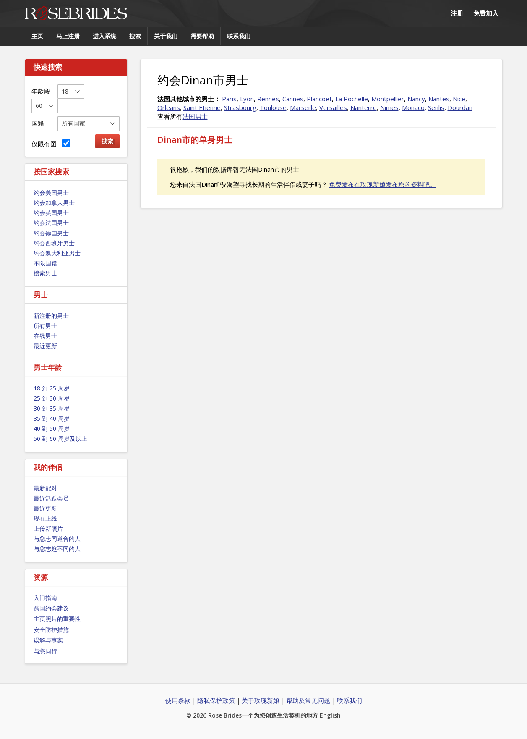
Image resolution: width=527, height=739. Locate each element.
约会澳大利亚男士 (57, 253)
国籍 (37, 123)
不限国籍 (45, 263)
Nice (459, 98)
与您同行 (45, 651)
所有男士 (45, 326)
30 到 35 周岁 (52, 408)
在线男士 (45, 336)
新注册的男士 (51, 316)
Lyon (247, 98)
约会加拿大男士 (54, 203)
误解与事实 (48, 640)
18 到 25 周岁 (52, 388)
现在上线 (45, 518)
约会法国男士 (51, 223)
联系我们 (238, 36)
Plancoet (319, 98)
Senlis (436, 107)
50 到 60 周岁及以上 (60, 439)
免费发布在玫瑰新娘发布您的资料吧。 (382, 184)
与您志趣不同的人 (57, 549)
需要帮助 (202, 36)
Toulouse (273, 107)
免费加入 (485, 13)
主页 (37, 36)
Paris (229, 98)
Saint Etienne (202, 107)
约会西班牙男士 (54, 243)
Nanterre (363, 107)
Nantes (438, 98)
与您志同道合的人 (57, 538)
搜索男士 (45, 273)
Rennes (268, 98)
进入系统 (104, 36)
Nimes (389, 107)
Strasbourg (240, 107)
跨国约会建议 (51, 608)
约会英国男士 (51, 213)
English (330, 715)
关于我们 (165, 36)
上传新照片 (48, 528)
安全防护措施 (51, 630)
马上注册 (68, 36)
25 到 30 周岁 (52, 398)
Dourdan (460, 107)
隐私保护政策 (216, 700)
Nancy (416, 98)
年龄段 (40, 91)
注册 (457, 13)
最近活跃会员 (51, 498)
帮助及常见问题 (308, 700)
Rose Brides (76, 13)
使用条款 (177, 700)
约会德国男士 (51, 233)
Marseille (303, 107)
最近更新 (45, 346)
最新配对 (45, 488)
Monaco (413, 107)
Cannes (292, 98)
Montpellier (387, 98)
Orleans (168, 107)
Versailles (333, 107)
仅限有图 (50, 143)
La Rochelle (351, 98)
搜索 (135, 36)
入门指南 (45, 598)
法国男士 (195, 116)
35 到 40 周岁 (52, 418)
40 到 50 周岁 (52, 428)
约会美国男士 (51, 193)
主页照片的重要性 (57, 619)
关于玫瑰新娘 (260, 700)
